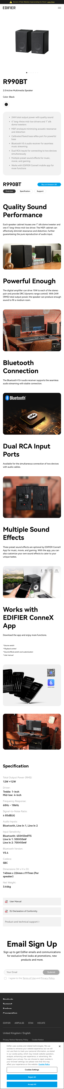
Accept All (32, 1084)
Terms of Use (29, 981)
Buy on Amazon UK (47, 184)
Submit (51, 975)
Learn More (50, 2)
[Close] (60, 1046)
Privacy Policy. (48, 981)
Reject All (32, 1077)
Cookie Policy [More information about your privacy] (44, 1064)
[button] (26, 72)
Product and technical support (21, 924)
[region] (32, 1065)
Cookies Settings (32, 1070)
